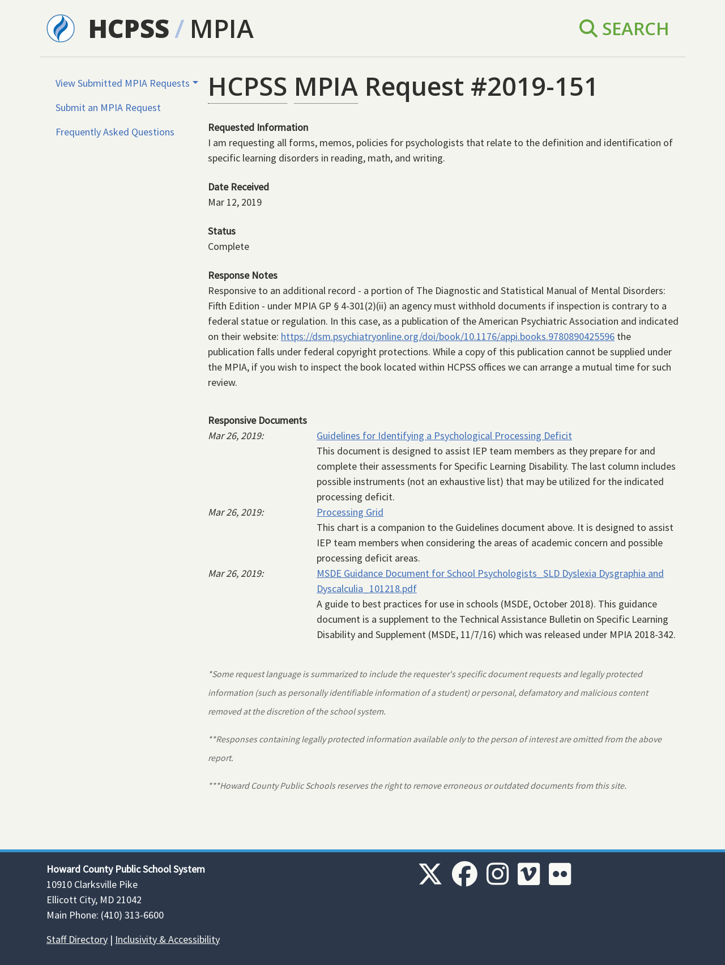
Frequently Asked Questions (115, 131)
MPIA (222, 28)
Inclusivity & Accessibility (167, 939)
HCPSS (128, 28)
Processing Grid (350, 511)
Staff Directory (77, 939)
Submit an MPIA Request (108, 107)
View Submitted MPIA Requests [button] (123, 83)
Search (624, 28)
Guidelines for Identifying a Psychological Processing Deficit (444, 435)
